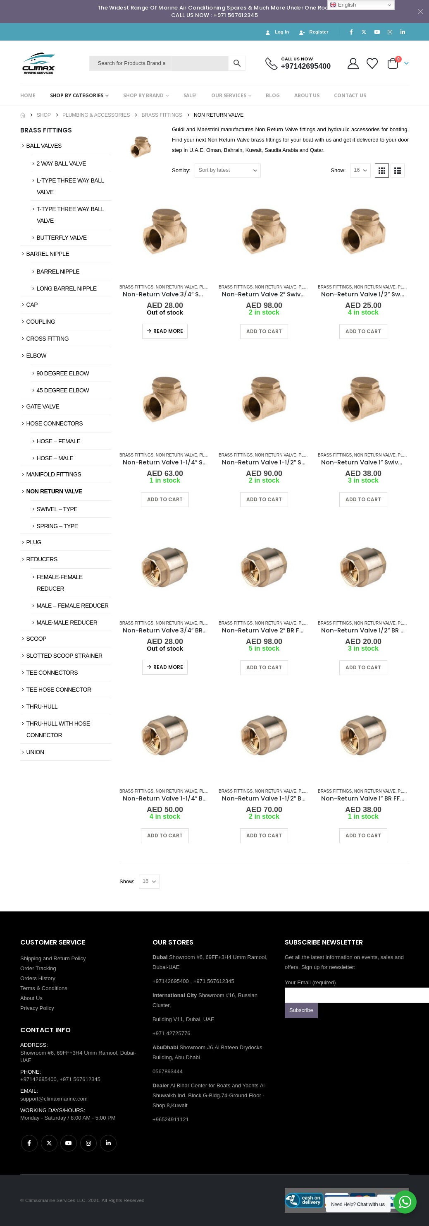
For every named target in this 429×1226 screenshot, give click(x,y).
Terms (27, 988)
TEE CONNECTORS (52, 672)
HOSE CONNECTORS (54, 423)
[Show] (360, 170)
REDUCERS (41, 559)
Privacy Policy (37, 1008)
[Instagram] (390, 31)
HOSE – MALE (55, 458)
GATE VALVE (43, 406)
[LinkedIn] (403, 31)
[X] (364, 31)
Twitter (49, 1143)
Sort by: (181, 170)
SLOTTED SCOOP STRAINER (64, 655)
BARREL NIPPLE (47, 253)
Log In (276, 32)
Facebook (29, 1143)
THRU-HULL (42, 706)
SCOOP (36, 638)
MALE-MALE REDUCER (67, 622)
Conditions (54, 988)
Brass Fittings (136, 287)
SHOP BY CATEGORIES (77, 95)
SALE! (190, 95)
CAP (32, 304)
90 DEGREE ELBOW (63, 373)
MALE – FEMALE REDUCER (73, 605)
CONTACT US (350, 95)
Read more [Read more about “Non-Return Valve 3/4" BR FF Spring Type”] (168, 667)
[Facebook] (351, 31)
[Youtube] (377, 31)
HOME (28, 95)
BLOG (273, 95)
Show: (338, 170)
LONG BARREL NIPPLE (67, 288)
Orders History (37, 978)
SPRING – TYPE (57, 526)
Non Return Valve (176, 287)
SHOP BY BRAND (143, 95)
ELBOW (36, 355)
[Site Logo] (52, 63)
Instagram (88, 1143)
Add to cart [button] (264, 331)
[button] (382, 170)
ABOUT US (306, 95)
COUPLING (40, 321)
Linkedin (108, 1143)
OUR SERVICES (228, 95)
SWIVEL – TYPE (57, 509)
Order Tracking (38, 968)
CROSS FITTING (47, 338)
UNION (35, 752)
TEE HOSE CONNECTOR (58, 689)
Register (314, 32)
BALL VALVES (44, 145)
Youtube (68, 1143)
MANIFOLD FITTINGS (53, 474)
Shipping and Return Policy (53, 958)
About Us (31, 998)
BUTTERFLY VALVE (62, 237)
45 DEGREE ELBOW (63, 390)
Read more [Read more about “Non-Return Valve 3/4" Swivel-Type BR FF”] (168, 330)
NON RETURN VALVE (54, 491)
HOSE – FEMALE (59, 441)
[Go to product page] (164, 231)
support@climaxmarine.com (54, 1099)
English (343, 5)
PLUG (33, 542)
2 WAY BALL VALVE (61, 163)
